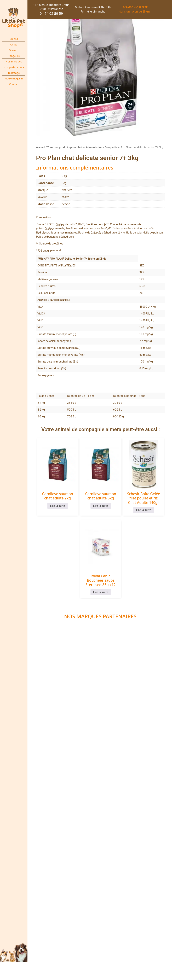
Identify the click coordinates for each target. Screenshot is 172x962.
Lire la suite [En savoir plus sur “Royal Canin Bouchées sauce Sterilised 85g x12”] (100, 592)
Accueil (40, 147)
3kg (64, 183)
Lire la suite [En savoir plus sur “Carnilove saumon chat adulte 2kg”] (57, 506)
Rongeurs (14, 55)
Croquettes (112, 147)
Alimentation (94, 147)
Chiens (14, 38)
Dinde (65, 197)
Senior (66, 204)
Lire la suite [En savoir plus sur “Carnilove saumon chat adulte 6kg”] (100, 506)
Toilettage (14, 72)
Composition (43, 217)
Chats (13, 44)
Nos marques (14, 61)
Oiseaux (14, 50)
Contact (13, 84)
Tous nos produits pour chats (65, 147)
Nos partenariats (14, 67)
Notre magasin (14, 78)
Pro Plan (67, 190)
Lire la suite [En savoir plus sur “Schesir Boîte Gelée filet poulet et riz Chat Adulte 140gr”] (143, 510)
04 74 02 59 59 (51, 13)
